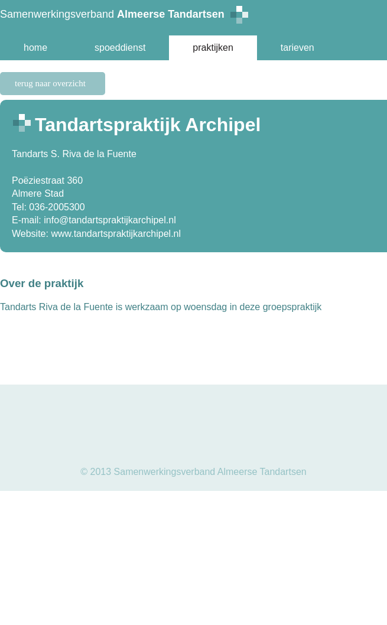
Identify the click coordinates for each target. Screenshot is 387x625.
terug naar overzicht (50, 83)
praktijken (213, 48)
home (35, 48)
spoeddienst (120, 48)
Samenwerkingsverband (124, 15)
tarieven (297, 48)
